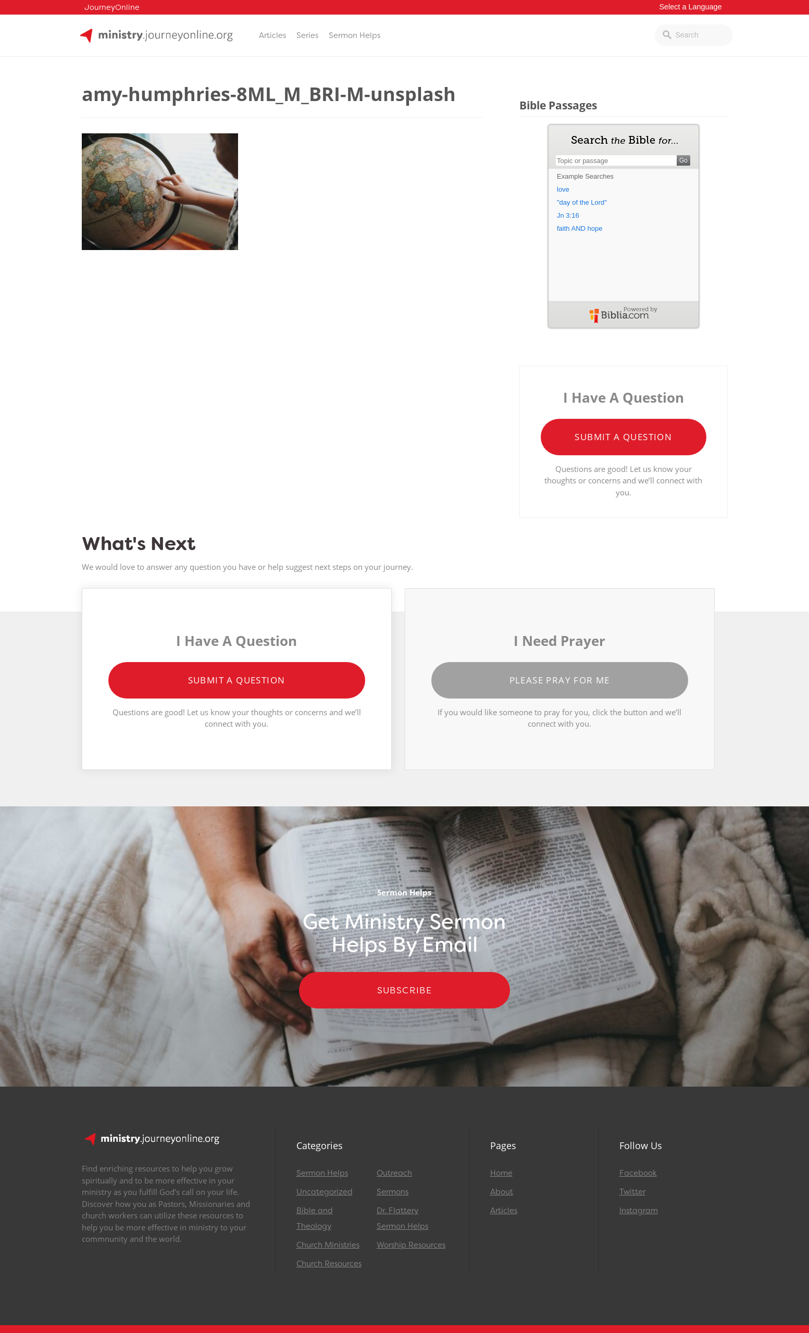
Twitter (632, 1192)
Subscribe (404, 990)
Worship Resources (411, 1245)
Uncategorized (324, 1192)
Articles (272, 35)
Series (307, 35)
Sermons (392, 1192)
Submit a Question (623, 437)
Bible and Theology (314, 1218)
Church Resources (329, 1264)
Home (501, 1173)
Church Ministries (327, 1245)
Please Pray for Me (559, 680)
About (501, 1192)
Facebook (638, 1173)
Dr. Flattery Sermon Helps (402, 1218)
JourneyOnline (112, 8)
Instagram (638, 1210)
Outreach (394, 1173)
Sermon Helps (354, 35)
